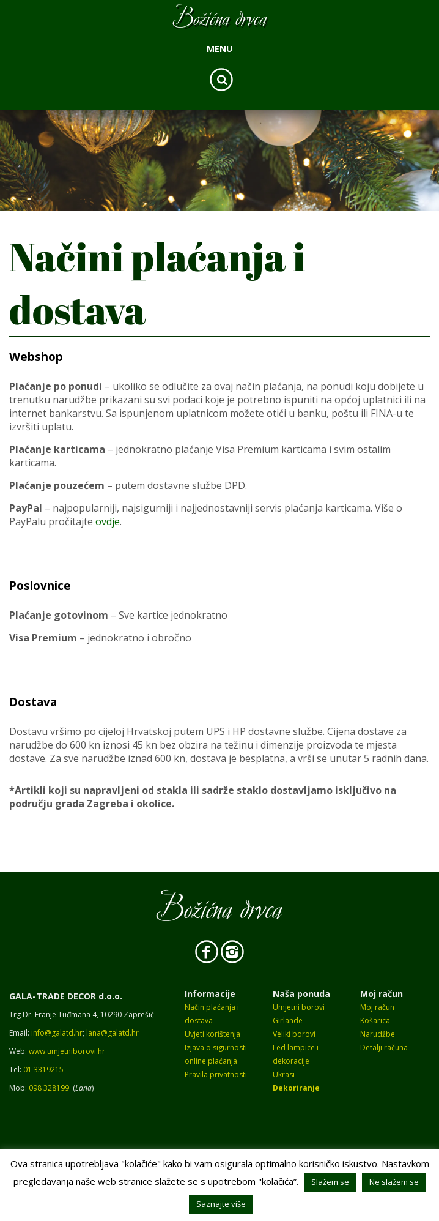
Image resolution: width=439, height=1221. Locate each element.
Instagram (232, 951)
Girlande (288, 1020)
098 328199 (49, 1088)
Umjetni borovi (299, 1007)
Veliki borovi (294, 1034)
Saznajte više (221, 1203)
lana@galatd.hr (112, 1033)
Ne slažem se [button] (394, 1181)
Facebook (206, 951)
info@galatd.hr (57, 1033)
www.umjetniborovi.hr (67, 1051)
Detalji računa (384, 1047)
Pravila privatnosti (216, 1074)
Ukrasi (284, 1074)
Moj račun (377, 1007)
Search (221, 79)
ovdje (107, 521)
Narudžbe (377, 1034)
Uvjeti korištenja (212, 1034)
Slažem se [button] (330, 1181)
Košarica (375, 1020)
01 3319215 (43, 1069)
